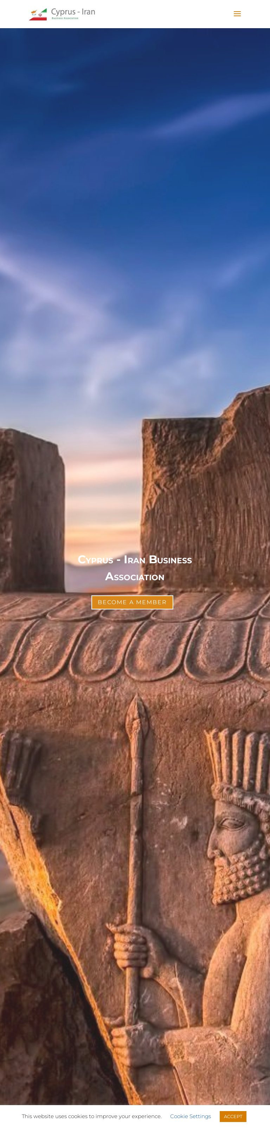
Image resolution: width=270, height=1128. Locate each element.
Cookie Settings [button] (190, 1116)
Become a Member (132, 602)
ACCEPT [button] (233, 1116)
